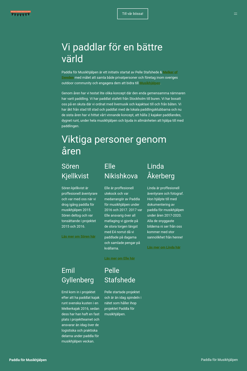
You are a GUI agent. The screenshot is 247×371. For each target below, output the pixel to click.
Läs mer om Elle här (119, 258)
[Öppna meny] (235, 13)
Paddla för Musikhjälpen (28, 360)
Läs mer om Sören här (78, 236)
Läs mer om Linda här (163, 247)
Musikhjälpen (150, 83)
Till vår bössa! (132, 14)
